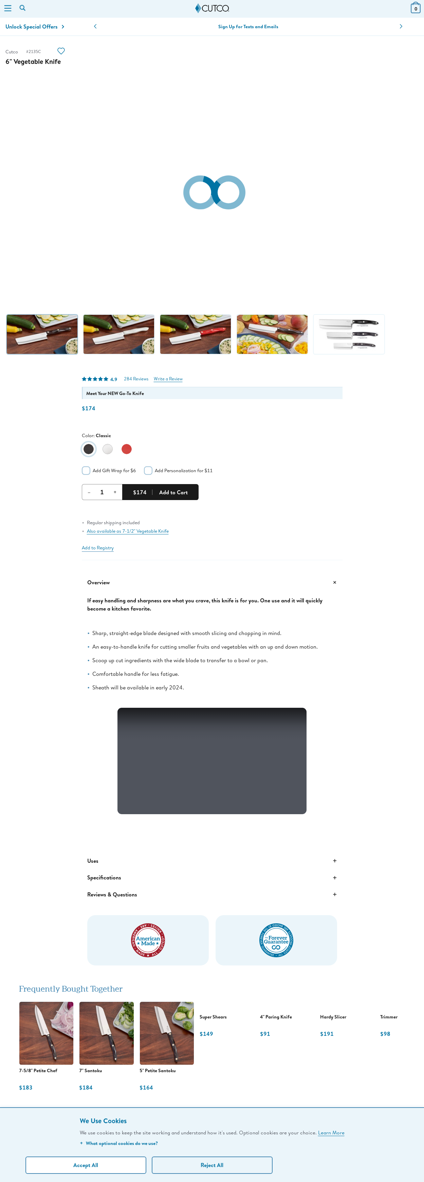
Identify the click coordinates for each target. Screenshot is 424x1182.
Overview (212, 582)
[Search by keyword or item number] (23, 8)
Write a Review (168, 379)
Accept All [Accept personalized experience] (85, 1165)
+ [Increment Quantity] (115, 492)
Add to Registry (98, 548)
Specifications (212, 878)
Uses (212, 861)
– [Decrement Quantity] (89, 492)
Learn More (331, 1132)
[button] (95, 26)
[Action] (61, 52)
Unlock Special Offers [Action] (34, 26)
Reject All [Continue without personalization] (212, 1165)
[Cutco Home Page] (212, 8)
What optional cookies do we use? (119, 1143)
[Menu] (7, 8)
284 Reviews (136, 379)
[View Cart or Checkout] (416, 11)
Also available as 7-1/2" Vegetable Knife (128, 531)
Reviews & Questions (212, 894)
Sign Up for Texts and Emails (248, 26)
